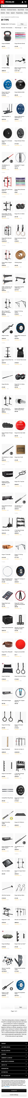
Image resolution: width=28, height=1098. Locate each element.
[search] (14, 6)
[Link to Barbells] (2, 13)
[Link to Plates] (8, 13)
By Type (17, 17)
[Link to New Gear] (3, 10)
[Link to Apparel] (12, 13)
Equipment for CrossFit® (10, 17)
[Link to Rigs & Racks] (20, 10)
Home (2, 17)
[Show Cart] (25, 2)
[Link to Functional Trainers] (12, 10)
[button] (2, 6)
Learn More (6, 1086)
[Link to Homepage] (10, 2)
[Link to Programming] (19, 13)
